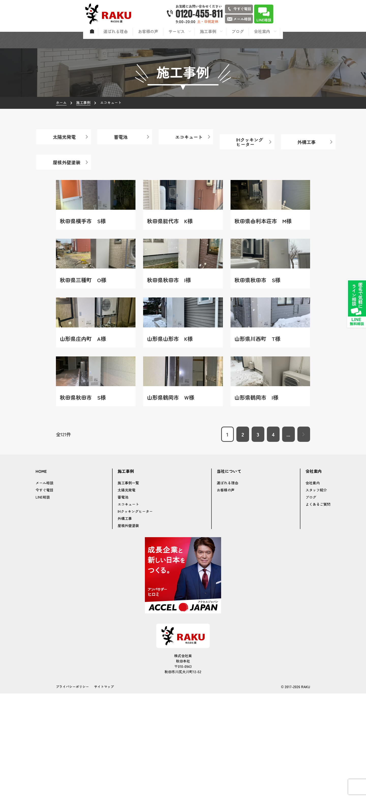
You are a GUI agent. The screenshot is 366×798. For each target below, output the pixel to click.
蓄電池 (123, 601)
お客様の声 (226, 594)
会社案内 (313, 587)
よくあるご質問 (318, 608)
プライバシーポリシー (72, 791)
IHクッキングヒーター (135, 615)
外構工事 (125, 622)
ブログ (311, 601)
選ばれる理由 (227, 587)
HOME (41, 576)
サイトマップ (104, 791)
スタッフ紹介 (316, 594)
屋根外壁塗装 (128, 630)
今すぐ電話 (44, 594)
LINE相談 (43, 601)
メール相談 (44, 587)
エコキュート (128, 608)
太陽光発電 (126, 594)
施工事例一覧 (128, 587)
